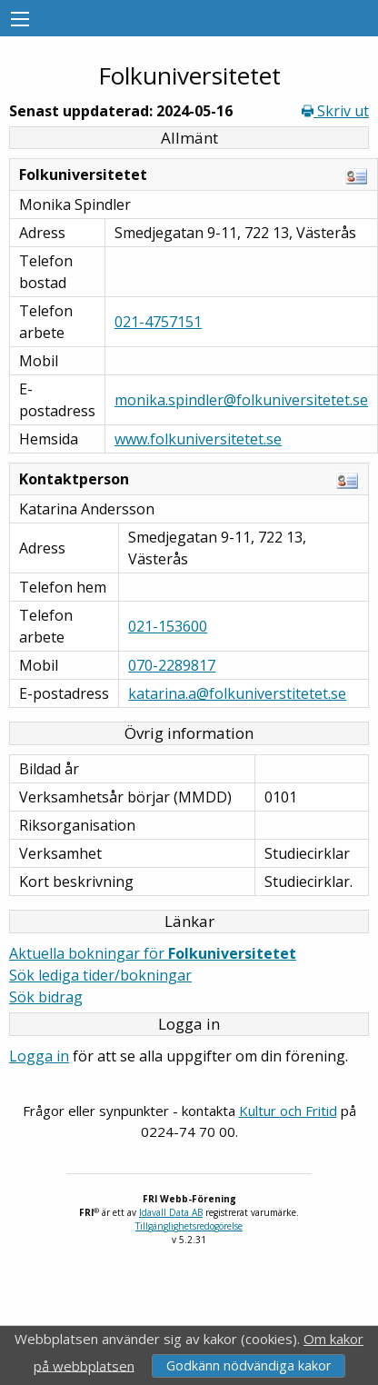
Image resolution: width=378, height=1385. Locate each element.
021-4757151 (158, 322)
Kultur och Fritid (288, 1110)
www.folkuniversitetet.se (198, 439)
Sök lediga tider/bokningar (100, 975)
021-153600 (167, 626)
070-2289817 (171, 665)
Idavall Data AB (171, 1212)
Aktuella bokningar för (152, 953)
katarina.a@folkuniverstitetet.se (237, 693)
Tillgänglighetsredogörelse (189, 1226)
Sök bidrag (46, 997)
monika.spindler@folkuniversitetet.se (241, 400)
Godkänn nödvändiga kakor (248, 1365)
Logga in (39, 1056)
